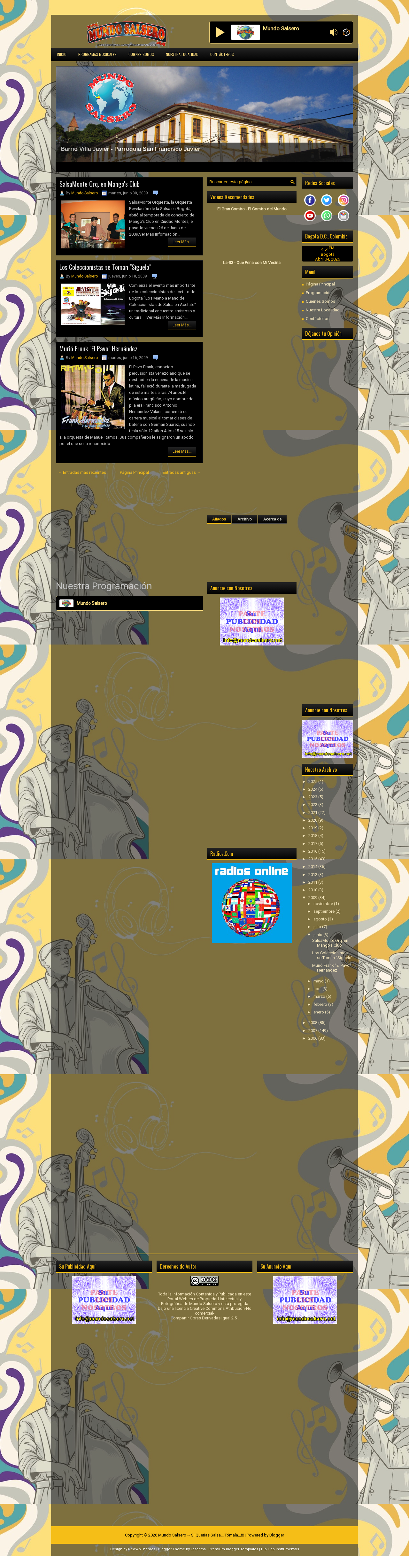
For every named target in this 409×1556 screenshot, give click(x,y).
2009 (313, 897)
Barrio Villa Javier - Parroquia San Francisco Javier (130, 149)
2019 (313, 827)
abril (317, 988)
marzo (319, 996)
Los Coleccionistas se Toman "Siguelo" (105, 267)
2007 (313, 1030)
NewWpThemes (141, 1549)
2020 (313, 820)
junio (318, 934)
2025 (313, 781)
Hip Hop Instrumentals (280, 1549)
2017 (313, 843)
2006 (313, 1038)
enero (319, 1012)
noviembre (323, 903)
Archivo (244, 519)
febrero (320, 1004)
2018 (313, 835)
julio (317, 926)
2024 (313, 789)
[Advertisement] (129, 528)
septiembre (324, 911)
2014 (313, 866)
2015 (313, 858)
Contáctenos (222, 54)
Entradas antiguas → (182, 472)
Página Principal (134, 472)
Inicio (61, 54)
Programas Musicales (97, 54)
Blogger (276, 1535)
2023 (313, 796)
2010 (313, 889)
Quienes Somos (141, 54)
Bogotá (328, 254)
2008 (313, 1022)
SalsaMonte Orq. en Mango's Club (99, 184)
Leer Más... (182, 242)
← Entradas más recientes (82, 472)
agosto (320, 919)
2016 (313, 851)
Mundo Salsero (84, 193)
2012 (313, 874)
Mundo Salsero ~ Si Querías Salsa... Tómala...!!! (201, 1535)
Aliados (219, 519)
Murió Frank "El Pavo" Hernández (98, 348)
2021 (313, 812)
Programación (319, 292)
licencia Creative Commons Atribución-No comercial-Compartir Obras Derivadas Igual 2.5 (211, 1313)
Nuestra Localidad (182, 54)
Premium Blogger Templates (233, 1549)
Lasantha (198, 1549)
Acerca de (272, 519)
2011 (313, 882)
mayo (319, 981)
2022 (313, 804)
